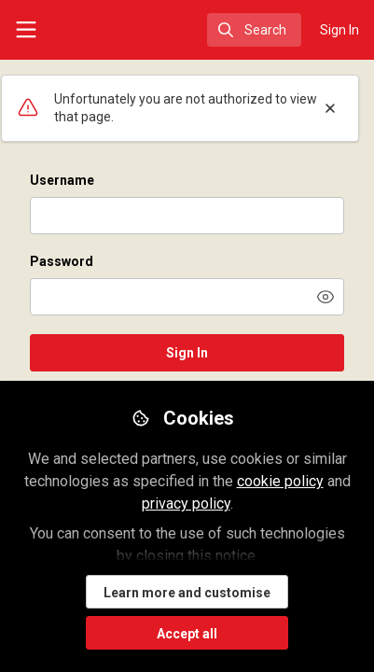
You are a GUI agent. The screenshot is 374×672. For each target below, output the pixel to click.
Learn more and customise (187, 592)
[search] (254, 30)
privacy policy (186, 503)
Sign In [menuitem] (339, 29)
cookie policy (280, 481)
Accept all (187, 633)
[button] (325, 297)
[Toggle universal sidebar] (26, 30)
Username (62, 180)
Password (61, 261)
